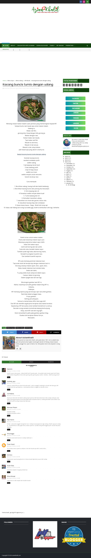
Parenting (70, 45)
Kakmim (9, 369)
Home (6, 45)
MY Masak (60, 45)
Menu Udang (19, 80)
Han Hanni (10, 420)
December (69, 163)
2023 (66, 162)
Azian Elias (10, 466)
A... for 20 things (70, 185)
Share (25, 332)
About (13, 45)
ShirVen (9, 455)
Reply (9, 377)
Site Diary (24, 50)
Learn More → (67, 148)
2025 (66, 158)
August (68, 171)
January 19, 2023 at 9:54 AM (14, 395)
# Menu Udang (20, 328)
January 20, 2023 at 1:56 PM (14, 478)
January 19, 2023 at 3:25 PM (14, 421)
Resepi (16, 50)
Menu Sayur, (22, 88)
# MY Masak (29, 328)
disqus (31, 362)
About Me (67, 135)
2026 (66, 156)
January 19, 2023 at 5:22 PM (14, 435)
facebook (51, 362)
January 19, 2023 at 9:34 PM (14, 467)
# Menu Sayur (10, 328)
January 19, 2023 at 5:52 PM (14, 446)
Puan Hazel (11, 444)
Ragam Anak (7, 50)
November (69, 165)
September (69, 169)
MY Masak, (36, 88)
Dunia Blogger (42, 45)
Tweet (10, 332)
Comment (54, 332)
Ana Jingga (10, 434)
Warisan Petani (12, 407)
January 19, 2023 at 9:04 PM (14, 456)
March (68, 179)
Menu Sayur (11, 80)
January (68, 183)
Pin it (40, 332)
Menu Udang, (29, 88)
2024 (66, 160)
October (68, 167)
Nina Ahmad (11, 476)
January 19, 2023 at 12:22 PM (14, 409)
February (69, 181)
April (67, 178)
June (67, 174)
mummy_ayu (11, 381)
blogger (11, 362)
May (67, 176)
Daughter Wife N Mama (26, 45)
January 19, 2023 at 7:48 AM (14, 383)
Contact (33, 50)
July (67, 172)
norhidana (10, 394)
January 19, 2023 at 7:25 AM (14, 371)
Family (52, 45)
